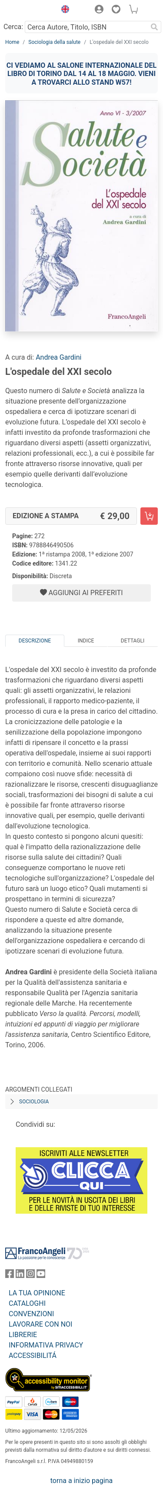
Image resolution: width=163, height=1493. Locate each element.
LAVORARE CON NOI (40, 1324)
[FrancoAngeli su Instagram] (30, 1275)
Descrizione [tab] (35, 641)
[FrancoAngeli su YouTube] (41, 1275)
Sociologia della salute (54, 42)
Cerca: (13, 27)
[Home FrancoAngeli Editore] (28, 10)
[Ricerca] (154, 27)
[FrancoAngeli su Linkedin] (20, 1275)
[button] (63, 10)
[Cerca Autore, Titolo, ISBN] (86, 27)
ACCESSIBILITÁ (33, 1355)
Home (12, 42)
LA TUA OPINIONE (37, 1293)
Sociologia (34, 1102)
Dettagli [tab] (132, 641)
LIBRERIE (23, 1335)
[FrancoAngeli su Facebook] (9, 1275)
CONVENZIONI (31, 1314)
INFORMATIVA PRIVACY (46, 1345)
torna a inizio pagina (81, 1480)
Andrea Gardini (58, 357)
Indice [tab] (86, 641)
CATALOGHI (27, 1303)
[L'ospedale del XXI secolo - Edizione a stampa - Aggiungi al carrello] (149, 516)
